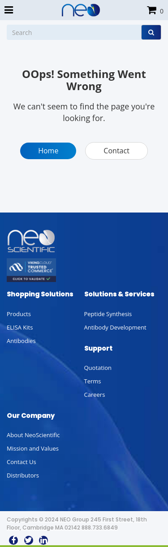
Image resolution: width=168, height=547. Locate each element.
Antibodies (21, 341)
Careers (94, 395)
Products (19, 314)
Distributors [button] (23, 475)
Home (48, 151)
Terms (92, 381)
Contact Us (21, 462)
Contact (116, 151)
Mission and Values (33, 448)
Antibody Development (115, 327)
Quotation (98, 368)
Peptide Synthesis (108, 314)
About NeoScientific (33, 435)
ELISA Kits (20, 327)
